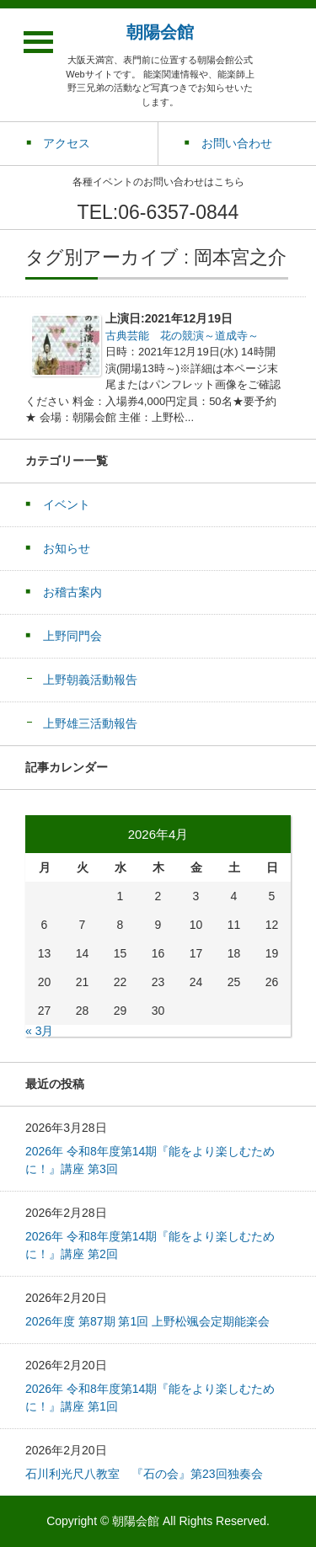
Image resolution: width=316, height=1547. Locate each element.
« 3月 (39, 1031)
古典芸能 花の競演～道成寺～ (182, 335)
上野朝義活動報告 (90, 679)
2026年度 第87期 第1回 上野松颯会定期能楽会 (147, 1321)
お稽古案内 (72, 592)
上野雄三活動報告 (90, 723)
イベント (66, 504)
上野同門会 (72, 636)
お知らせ (66, 548)
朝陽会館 (160, 32)
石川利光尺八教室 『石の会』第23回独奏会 (144, 1473)
